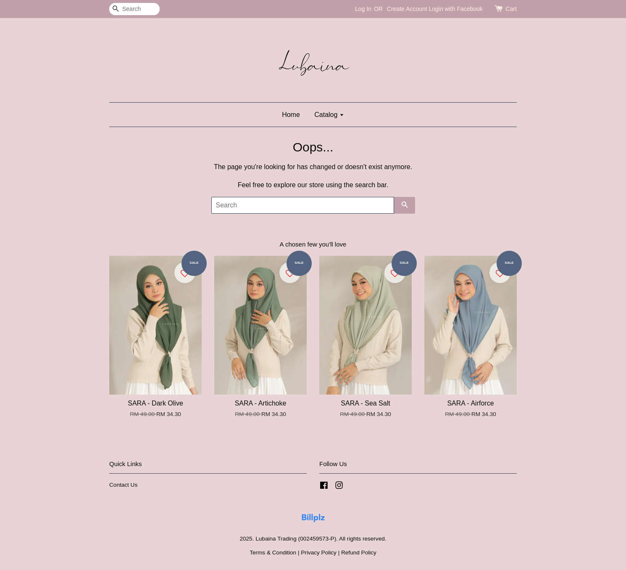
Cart (511, 8)
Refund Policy (358, 552)
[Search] (134, 9)
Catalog (329, 114)
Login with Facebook (455, 8)
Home (291, 114)
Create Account (407, 8)
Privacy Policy (319, 552)
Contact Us (123, 485)
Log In (363, 8)
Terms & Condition (273, 552)
